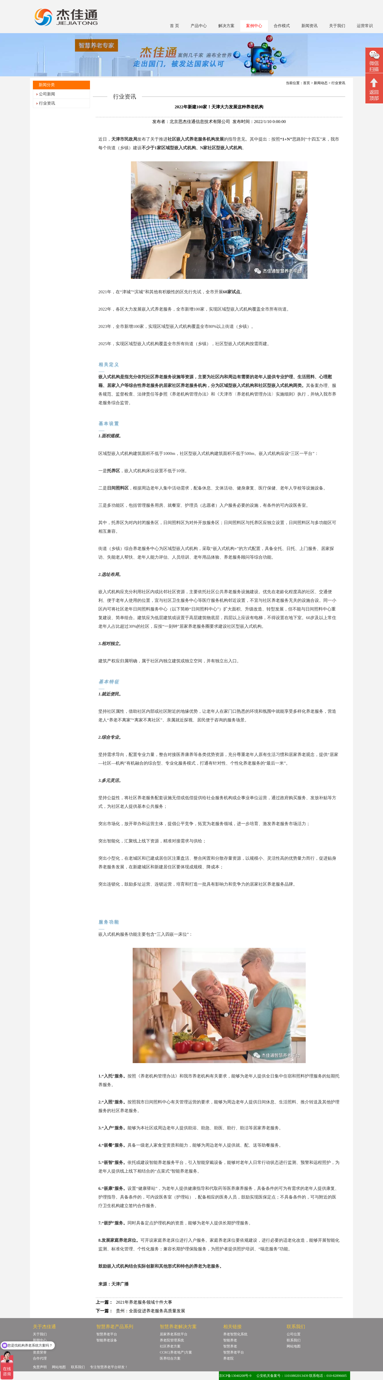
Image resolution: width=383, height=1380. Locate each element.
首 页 (174, 26)
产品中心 (199, 26)
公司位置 (294, 1334)
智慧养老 (230, 1346)
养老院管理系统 (172, 1340)
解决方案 (226, 26)
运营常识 (365, 26)
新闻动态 (321, 83)
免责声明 (40, 1367)
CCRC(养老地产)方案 (176, 1352)
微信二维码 (374, 61)
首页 (306, 83)
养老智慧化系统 (235, 1334)
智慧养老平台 (106, 1334)
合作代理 (40, 1358)
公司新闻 (47, 94)
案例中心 (254, 26)
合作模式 (282, 26)
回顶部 (374, 89)
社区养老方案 (170, 1346)
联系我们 (294, 1340)
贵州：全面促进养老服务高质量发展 (150, 1311)
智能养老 (230, 1340)
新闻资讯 (309, 26)
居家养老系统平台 (173, 1334)
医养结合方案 (170, 1358)
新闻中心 (40, 1340)
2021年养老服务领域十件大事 (144, 1302)
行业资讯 (47, 103)
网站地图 (294, 1346)
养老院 (228, 1358)
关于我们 (337, 26)
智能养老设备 (106, 1340)
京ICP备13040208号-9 (235, 1376)
